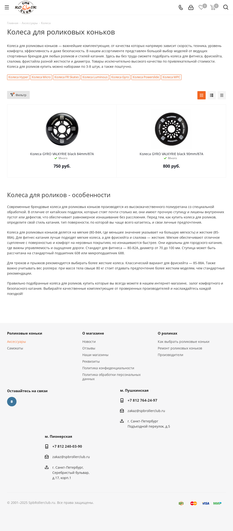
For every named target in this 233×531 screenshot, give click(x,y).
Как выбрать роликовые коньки (183, 341)
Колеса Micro (41, 77)
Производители (170, 355)
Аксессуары (16, 341)
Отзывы (88, 348)
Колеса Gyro (120, 77)
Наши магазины (95, 355)
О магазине (93, 333)
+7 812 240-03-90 (67, 446)
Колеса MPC (171, 77)
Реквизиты (91, 361)
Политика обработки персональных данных (111, 376)
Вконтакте (12, 401)
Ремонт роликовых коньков (180, 348)
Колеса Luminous (95, 77)
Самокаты (15, 348)
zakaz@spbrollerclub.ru (146, 410)
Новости (89, 341)
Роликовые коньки (24, 333)
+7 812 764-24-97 (142, 400)
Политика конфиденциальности (108, 368)
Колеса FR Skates (66, 77)
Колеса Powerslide (146, 77)
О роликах (167, 333)
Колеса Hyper (18, 77)
